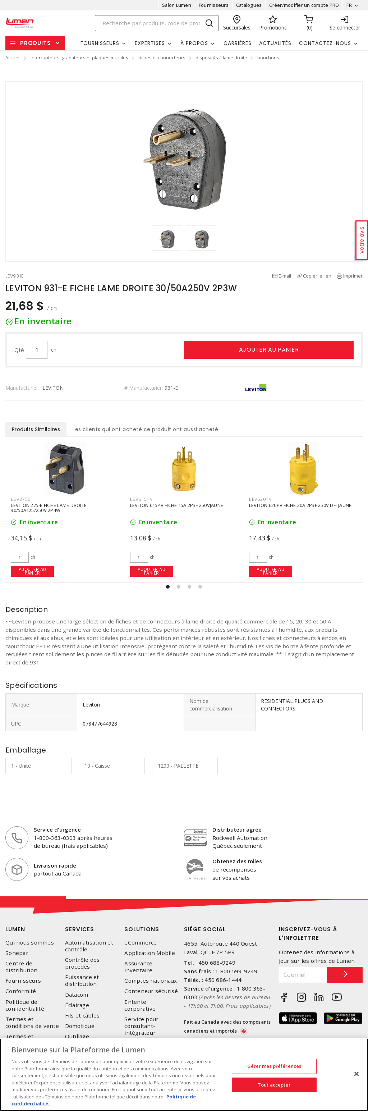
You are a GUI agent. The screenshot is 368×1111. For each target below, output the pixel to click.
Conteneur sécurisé (151, 991)
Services (79, 929)
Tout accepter (274, 1085)
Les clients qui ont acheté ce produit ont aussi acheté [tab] (145, 429)
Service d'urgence (57, 829)
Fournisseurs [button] (99, 43)
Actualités (275, 43)
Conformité (20, 991)
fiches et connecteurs (161, 57)
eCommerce (140, 942)
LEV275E (139, 499)
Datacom (76, 994)
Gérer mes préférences (274, 1066)
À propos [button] (194, 43)
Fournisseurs (214, 5)
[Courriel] (303, 975)
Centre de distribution (21, 967)
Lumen (15, 929)
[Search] (157, 23)
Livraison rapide (55, 865)
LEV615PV (260, 499)
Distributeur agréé (237, 829)
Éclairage (77, 1005)
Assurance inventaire (138, 967)
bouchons (268, 57)
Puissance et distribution (82, 980)
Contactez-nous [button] (325, 43)
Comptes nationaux (150, 980)
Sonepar (16, 953)
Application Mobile (149, 953)
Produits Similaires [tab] (36, 429)
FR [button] (349, 5)
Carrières (238, 43)
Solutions (141, 929)
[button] (168, 587)
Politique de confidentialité (24, 1005)
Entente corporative (140, 1005)
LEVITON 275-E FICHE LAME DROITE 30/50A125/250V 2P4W (168, 508)
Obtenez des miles (237, 861)
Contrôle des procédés (82, 963)
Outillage (77, 1036)
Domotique (80, 1026)
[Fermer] (356, 1074)
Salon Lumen (176, 5)
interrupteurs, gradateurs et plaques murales (79, 57)
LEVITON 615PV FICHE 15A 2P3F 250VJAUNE (295, 505)
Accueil (12, 57)
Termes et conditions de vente (32, 1022)
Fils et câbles (82, 1015)
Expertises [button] (150, 43)
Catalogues (249, 5)
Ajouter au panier (269, 350)
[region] (184, 1074)
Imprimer (353, 276)
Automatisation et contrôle (89, 946)
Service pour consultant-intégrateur (141, 1026)
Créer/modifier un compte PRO (304, 5)
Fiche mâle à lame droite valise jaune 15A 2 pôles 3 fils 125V (58, 508)
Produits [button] (35, 43)
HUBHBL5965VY (29, 499)
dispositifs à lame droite (221, 57)
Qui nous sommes (29, 942)
